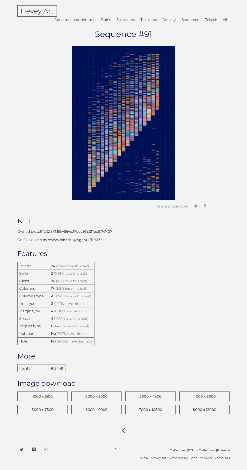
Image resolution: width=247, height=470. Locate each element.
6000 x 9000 (96, 410)
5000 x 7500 (43, 410)
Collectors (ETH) (182, 450)
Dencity (169, 20)
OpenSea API (199, 458)
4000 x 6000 (204, 396)
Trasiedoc (149, 20)
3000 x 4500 (150, 396)
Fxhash (211, 20)
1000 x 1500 (43, 396)
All (225, 20)
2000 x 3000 (96, 396)
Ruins (106, 20)
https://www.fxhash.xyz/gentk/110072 (69, 240)
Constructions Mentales (75, 20)
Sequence (190, 20)
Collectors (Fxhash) (214, 450)
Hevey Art (37, 11)
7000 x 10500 (150, 410)
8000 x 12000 (204, 410)
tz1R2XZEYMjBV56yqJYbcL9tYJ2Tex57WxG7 (74, 232)
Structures (126, 20)
